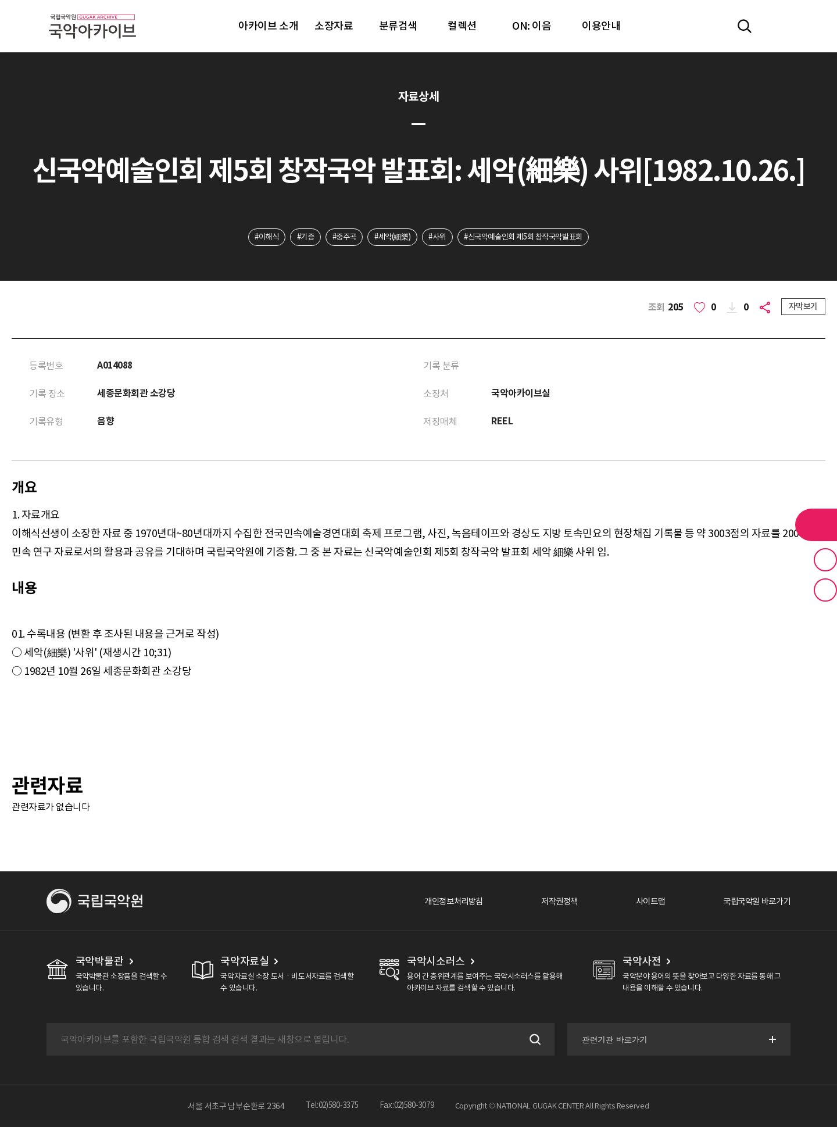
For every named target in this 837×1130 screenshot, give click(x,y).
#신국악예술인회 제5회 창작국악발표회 (533, 238)
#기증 (295, 238)
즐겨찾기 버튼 (825, 559)
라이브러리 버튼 (816, 525)
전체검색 (744, 26)
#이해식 (253, 238)
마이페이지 (778, 26)
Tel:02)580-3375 (329, 1109)
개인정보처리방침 (428, 904)
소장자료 (333, 26)
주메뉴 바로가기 (0, 0)
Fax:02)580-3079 (410, 1109)
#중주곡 (337, 238)
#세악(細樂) (391, 238)
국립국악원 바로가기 (752, 904)
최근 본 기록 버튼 (825, 590)
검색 (531, 1042)
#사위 (439, 238)
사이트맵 (637, 904)
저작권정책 (541, 904)
